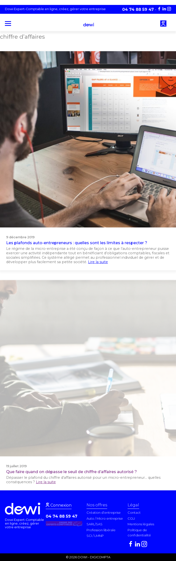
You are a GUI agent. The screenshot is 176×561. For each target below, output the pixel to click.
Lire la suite (98, 262)
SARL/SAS (95, 524)
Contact (134, 512)
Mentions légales (141, 524)
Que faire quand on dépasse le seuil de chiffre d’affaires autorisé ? (71, 471)
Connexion (60, 505)
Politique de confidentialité (139, 532)
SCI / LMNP (95, 536)
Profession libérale (101, 530)
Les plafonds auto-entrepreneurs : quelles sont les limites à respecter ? (76, 242)
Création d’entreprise (104, 512)
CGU (131, 518)
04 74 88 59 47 (61, 516)
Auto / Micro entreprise (105, 518)
